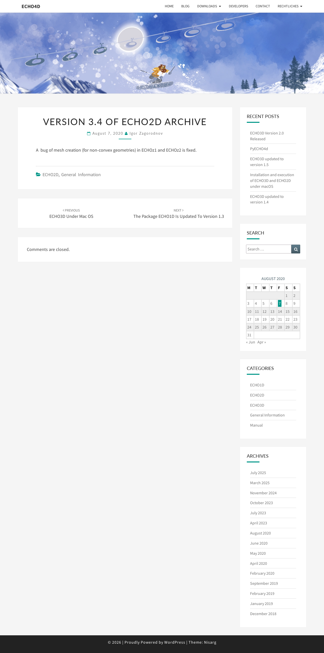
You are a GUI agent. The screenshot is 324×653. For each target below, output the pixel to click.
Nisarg (210, 642)
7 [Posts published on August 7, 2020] (280, 303)
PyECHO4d (259, 148)
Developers (238, 6)
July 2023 (258, 512)
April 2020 (258, 563)
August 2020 (260, 532)
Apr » (261, 341)
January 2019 (261, 603)
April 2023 (258, 522)
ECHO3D (257, 405)
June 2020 (259, 543)
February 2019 (262, 593)
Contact (263, 6)
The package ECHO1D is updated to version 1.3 (178, 213)
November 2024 (263, 492)
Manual (256, 425)
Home (169, 6)
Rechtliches (288, 6)
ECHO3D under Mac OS (71, 213)
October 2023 (261, 502)
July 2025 (258, 472)
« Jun (250, 341)
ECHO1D (257, 384)
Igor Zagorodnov (146, 133)
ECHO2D (50, 174)
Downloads (207, 6)
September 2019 (264, 583)
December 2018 (263, 613)
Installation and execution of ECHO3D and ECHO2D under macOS (272, 180)
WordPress (174, 642)
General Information (81, 174)
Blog (185, 6)
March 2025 (260, 482)
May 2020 (258, 553)
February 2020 (262, 573)
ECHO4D (31, 6)
